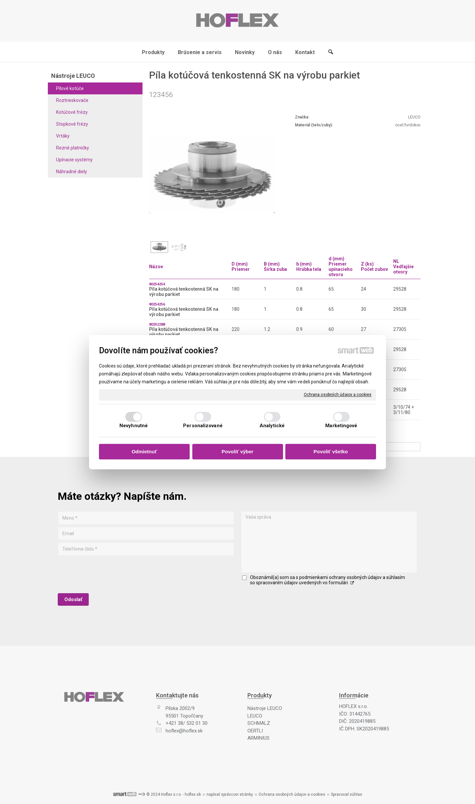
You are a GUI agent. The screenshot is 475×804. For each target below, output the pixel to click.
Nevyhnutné (133, 426)
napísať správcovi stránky (229, 794)
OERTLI (255, 731)
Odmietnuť (144, 452)
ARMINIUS (258, 738)
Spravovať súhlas (346, 794)
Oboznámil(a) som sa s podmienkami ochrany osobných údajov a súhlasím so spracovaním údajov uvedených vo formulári (327, 580)
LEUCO (254, 716)
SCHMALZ (258, 723)
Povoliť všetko (331, 452)
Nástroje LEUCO (264, 708)
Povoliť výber (237, 452)
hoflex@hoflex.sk (184, 731)
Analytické (272, 426)
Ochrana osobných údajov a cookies (337, 394)
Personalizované (203, 426)
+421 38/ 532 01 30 (186, 723)
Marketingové (341, 426)
